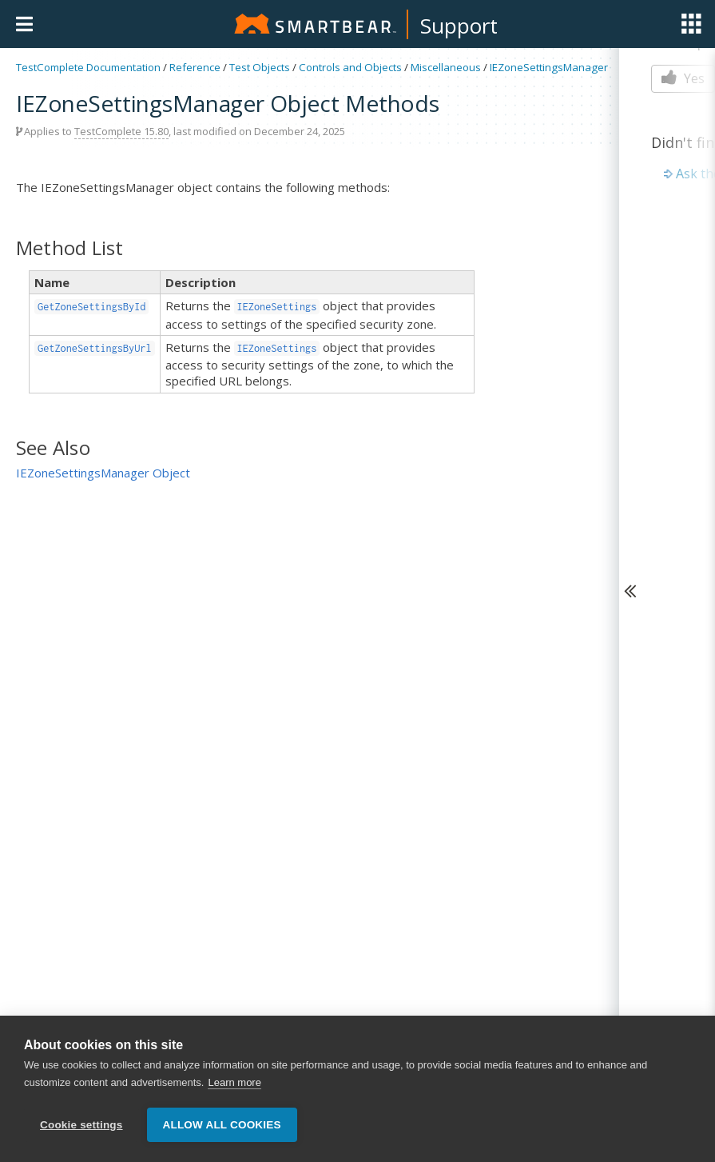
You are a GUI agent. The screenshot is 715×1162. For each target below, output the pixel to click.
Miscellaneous (446, 67)
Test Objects (259, 67)
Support (459, 25)
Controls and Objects (350, 67)
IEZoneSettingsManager (549, 67)
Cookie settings (81, 1125)
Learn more (234, 1082)
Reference (194, 67)
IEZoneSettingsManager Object (103, 473)
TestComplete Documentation (88, 67)
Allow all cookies (222, 1125)
